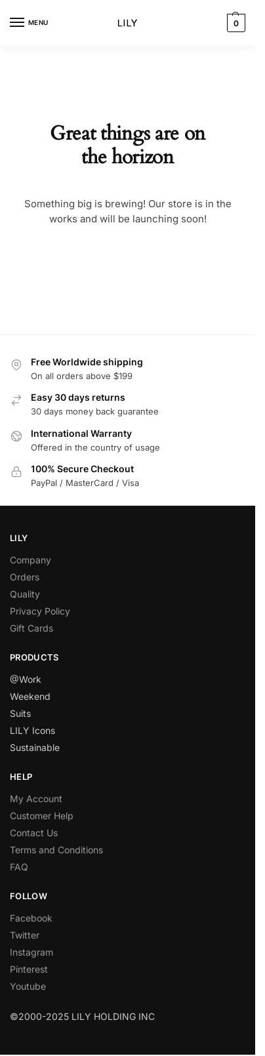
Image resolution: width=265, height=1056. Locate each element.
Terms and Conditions (56, 849)
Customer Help (41, 815)
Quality (25, 593)
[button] (234, 23)
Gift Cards (31, 628)
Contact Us (34, 832)
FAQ (19, 866)
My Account (36, 798)
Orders (24, 576)
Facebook (31, 918)
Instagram (31, 952)
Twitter (24, 935)
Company (30, 559)
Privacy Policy (40, 611)
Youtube (28, 986)
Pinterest (29, 969)
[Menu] (29, 23)
